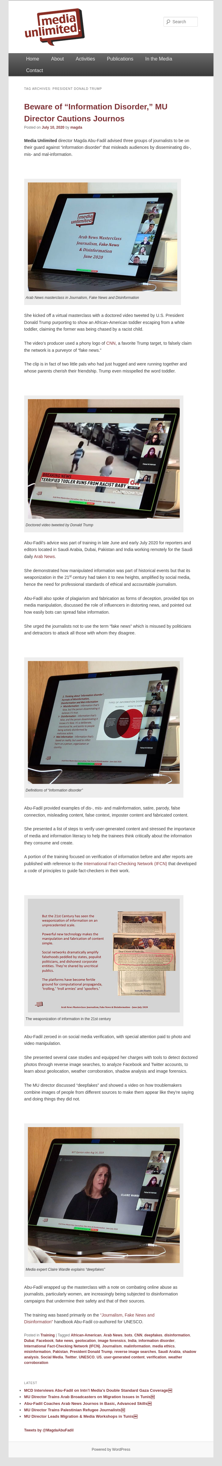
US (99, 1357)
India (132, 1341)
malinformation (137, 1346)
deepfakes (153, 1335)
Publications (120, 58)
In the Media (158, 58)
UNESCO (86, 1357)
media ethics (163, 1346)
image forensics (112, 1341)
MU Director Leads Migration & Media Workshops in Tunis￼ (80, 1416)
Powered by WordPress (111, 1449)
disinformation (177, 1335)
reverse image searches (135, 1352)
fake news (64, 1341)
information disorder (156, 1341)
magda (76, 127)
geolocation (85, 1341)
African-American (86, 1335)
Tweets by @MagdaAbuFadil (49, 1430)
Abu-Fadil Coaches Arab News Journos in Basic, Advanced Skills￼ (88, 1403)
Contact (34, 70)
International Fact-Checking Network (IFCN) (125, 863)
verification (156, 1357)
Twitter (71, 1357)
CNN (110, 343)
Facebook (45, 1341)
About (57, 58)
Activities (85, 58)
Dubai (29, 1341)
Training (47, 1335)
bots (128, 1335)
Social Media (52, 1357)
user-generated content (124, 1357)
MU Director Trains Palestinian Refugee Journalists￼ (74, 1410)
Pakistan (60, 1352)
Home (32, 58)
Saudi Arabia (169, 1352)
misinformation (37, 1352)
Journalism (112, 1346)
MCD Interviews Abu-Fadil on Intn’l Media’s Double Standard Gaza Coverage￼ (98, 1390)
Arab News (44, 556)
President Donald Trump (91, 1352)
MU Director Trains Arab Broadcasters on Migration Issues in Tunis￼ (89, 1396)
